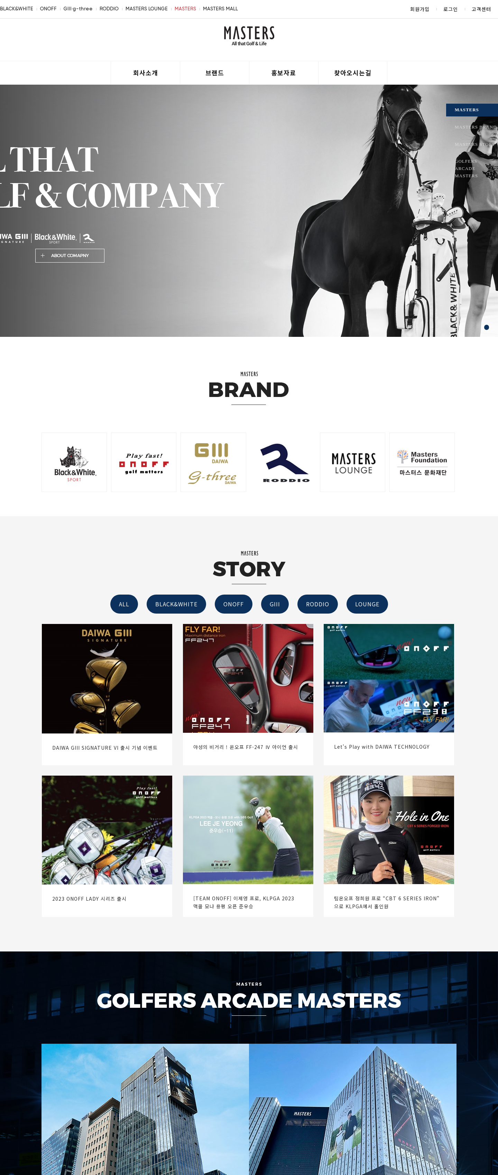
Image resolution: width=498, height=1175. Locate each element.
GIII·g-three (78, 8)
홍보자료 (283, 72)
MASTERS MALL (220, 8)
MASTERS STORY (475, 144)
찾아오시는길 (352, 72)
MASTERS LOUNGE (147, 8)
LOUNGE (367, 604)
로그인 (450, 9)
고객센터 (481, 9)
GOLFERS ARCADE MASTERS (466, 168)
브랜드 (214, 72)
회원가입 (420, 9)
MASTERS (185, 8)
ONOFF (48, 8)
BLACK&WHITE (16, 8)
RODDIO (109, 8)
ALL (124, 604)
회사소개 (145, 72)
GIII (275, 604)
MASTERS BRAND (476, 127)
